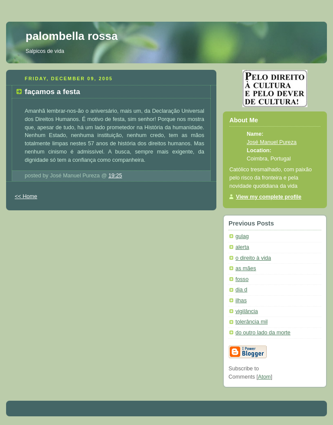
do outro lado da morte (263, 333)
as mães (245, 268)
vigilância (246, 311)
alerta (242, 247)
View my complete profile (268, 197)
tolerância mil (251, 322)
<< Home (26, 196)
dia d (241, 290)
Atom (264, 377)
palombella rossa (72, 35)
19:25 (115, 176)
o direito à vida (253, 258)
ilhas (241, 301)
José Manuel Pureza (272, 142)
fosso (241, 279)
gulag (242, 236)
